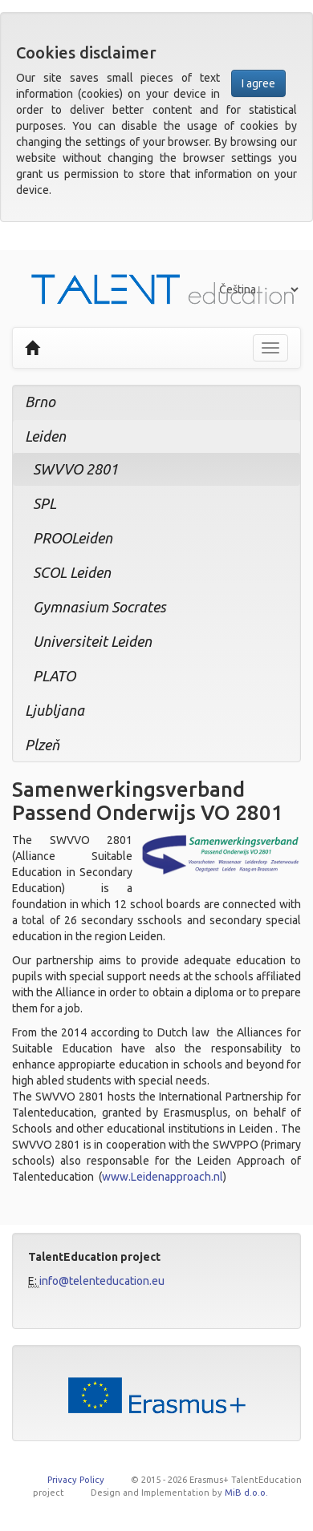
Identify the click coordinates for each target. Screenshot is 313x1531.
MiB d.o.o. (246, 1492)
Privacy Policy (75, 1480)
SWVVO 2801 (75, 469)
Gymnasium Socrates (99, 607)
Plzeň (42, 745)
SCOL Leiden (72, 572)
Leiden (45, 436)
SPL (44, 503)
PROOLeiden (72, 538)
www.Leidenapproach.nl (162, 1176)
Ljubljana (54, 710)
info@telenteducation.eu (102, 1280)
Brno (40, 402)
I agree (258, 83)
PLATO (54, 676)
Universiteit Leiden (92, 641)
